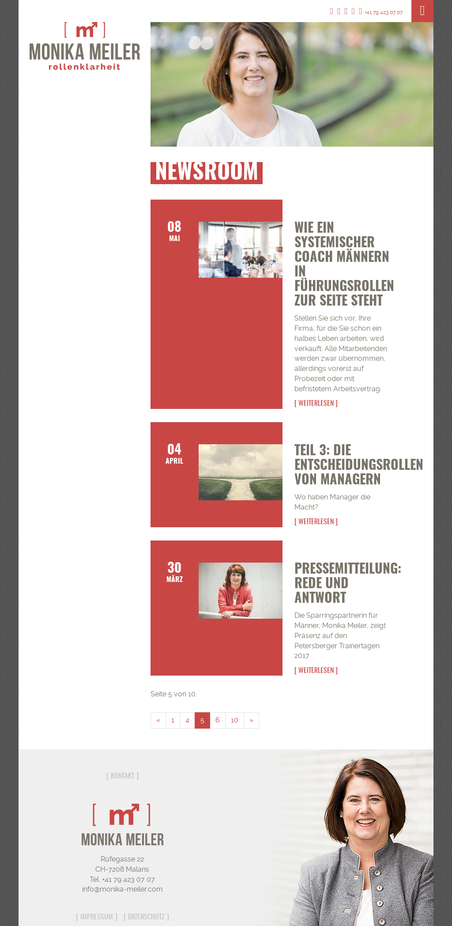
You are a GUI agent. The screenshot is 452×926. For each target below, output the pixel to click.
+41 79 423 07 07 (381, 12)
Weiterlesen (316, 403)
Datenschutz (146, 917)
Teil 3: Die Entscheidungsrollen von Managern (358, 466)
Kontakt (122, 776)
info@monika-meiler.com (122, 889)
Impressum (96, 917)
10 (234, 720)
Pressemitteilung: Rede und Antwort (347, 584)
